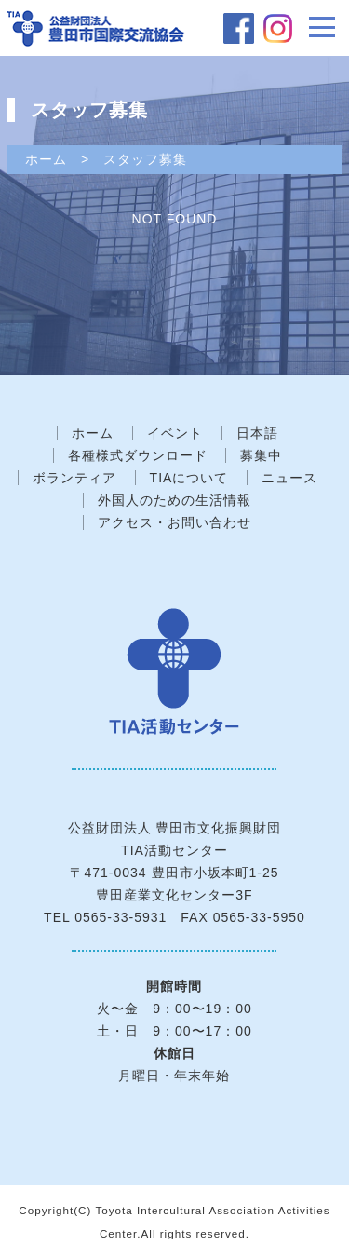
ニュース (289, 477)
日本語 (257, 433)
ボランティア (74, 477)
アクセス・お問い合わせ (174, 522)
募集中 (261, 455)
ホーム (46, 159)
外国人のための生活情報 (174, 500)
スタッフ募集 (145, 159)
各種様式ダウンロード (138, 455)
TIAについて (189, 477)
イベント (175, 433)
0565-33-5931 (120, 917)
